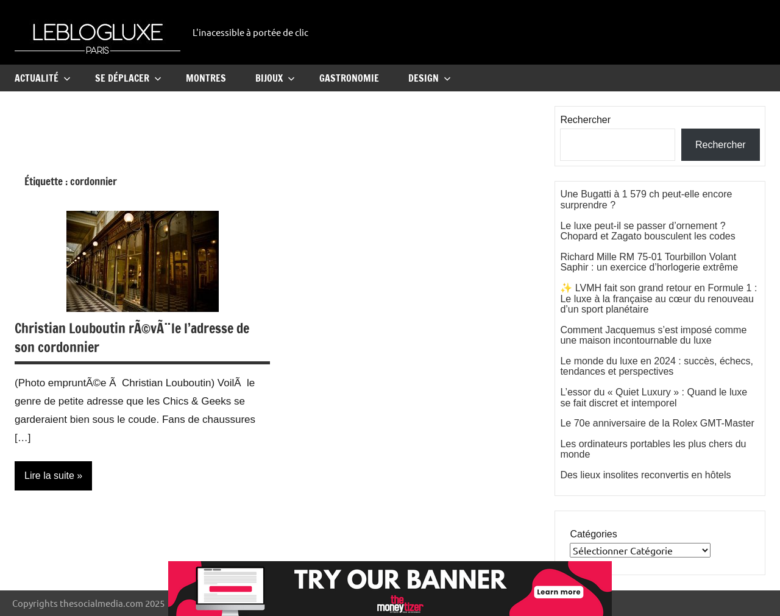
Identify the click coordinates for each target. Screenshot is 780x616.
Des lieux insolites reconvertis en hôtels (645, 475)
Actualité (43, 78)
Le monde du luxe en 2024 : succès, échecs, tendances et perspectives (656, 366)
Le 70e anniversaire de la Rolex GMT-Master (657, 423)
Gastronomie (349, 78)
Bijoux (275, 78)
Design (429, 78)
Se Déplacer (128, 78)
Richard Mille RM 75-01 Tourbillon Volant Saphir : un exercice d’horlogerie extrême (649, 262)
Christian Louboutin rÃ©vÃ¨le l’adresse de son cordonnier (132, 337)
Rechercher (585, 120)
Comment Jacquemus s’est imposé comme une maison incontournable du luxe (653, 335)
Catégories (593, 534)
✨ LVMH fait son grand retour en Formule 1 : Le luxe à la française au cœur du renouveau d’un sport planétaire (658, 298)
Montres (206, 78)
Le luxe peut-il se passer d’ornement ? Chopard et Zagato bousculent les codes (647, 231)
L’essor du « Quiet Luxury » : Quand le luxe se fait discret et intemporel (653, 397)
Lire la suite (49, 475)
